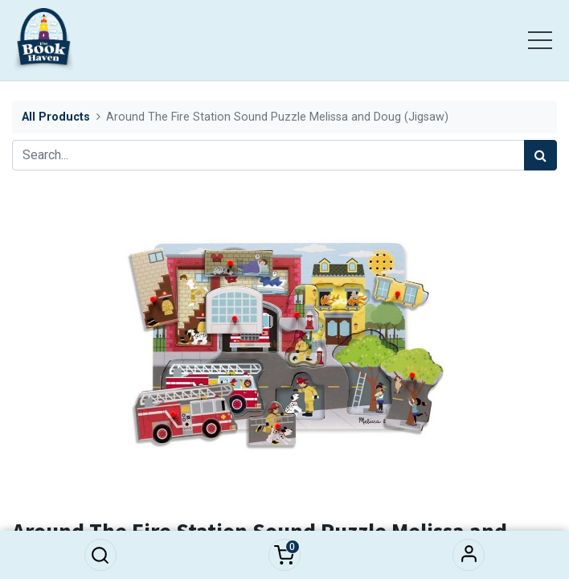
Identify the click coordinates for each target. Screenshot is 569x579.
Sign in (468, 555)
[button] (100, 555)
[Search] (540, 155)
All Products (56, 117)
